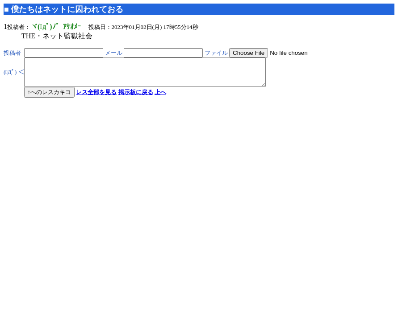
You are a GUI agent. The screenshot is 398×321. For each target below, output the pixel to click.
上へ (160, 97)
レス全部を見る (96, 97)
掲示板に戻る (135, 97)
